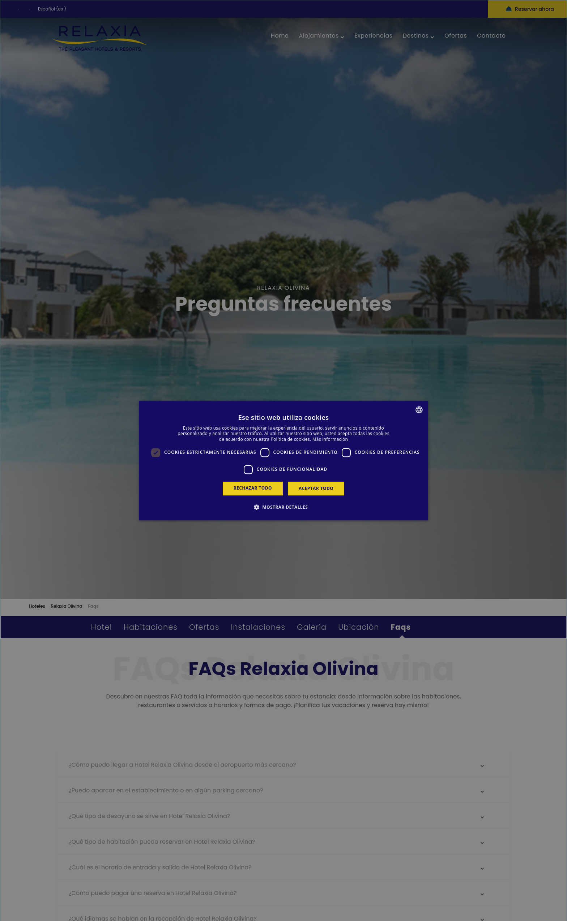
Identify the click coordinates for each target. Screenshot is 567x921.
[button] (283, 507)
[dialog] (283, 461)
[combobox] (419, 409)
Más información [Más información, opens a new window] (330, 439)
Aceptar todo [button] (316, 488)
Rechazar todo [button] (253, 488)
